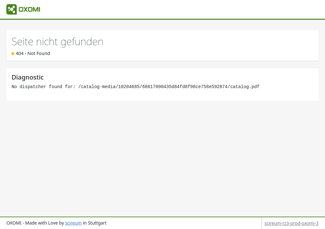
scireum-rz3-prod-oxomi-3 (291, 223)
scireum (73, 223)
